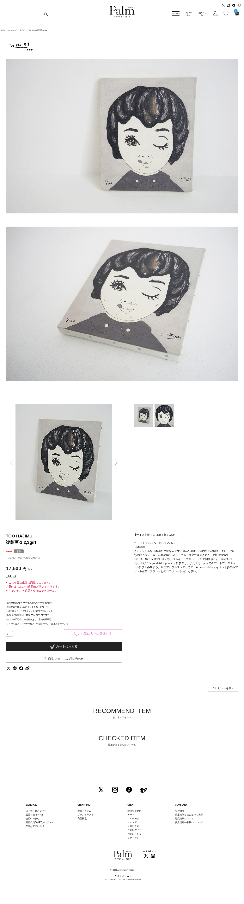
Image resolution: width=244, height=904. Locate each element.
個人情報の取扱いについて (189, 822)
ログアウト (133, 838)
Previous (11, 462)
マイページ (133, 818)
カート (130, 814)
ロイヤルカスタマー (36, 810)
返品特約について (184, 818)
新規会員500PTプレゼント (39, 822)
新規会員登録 (134, 810)
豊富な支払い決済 (35, 826)
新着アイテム (84, 810)
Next (117, 462)
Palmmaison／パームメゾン (16, 30)
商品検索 (82, 818)
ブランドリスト (85, 814)
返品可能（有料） (35, 814)
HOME (2, 30)
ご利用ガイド (134, 830)
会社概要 (179, 810)
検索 (45, 14)
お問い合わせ (134, 834)
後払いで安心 (33, 818)
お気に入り (133, 826)
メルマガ (132, 822)
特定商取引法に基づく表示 (189, 814)
